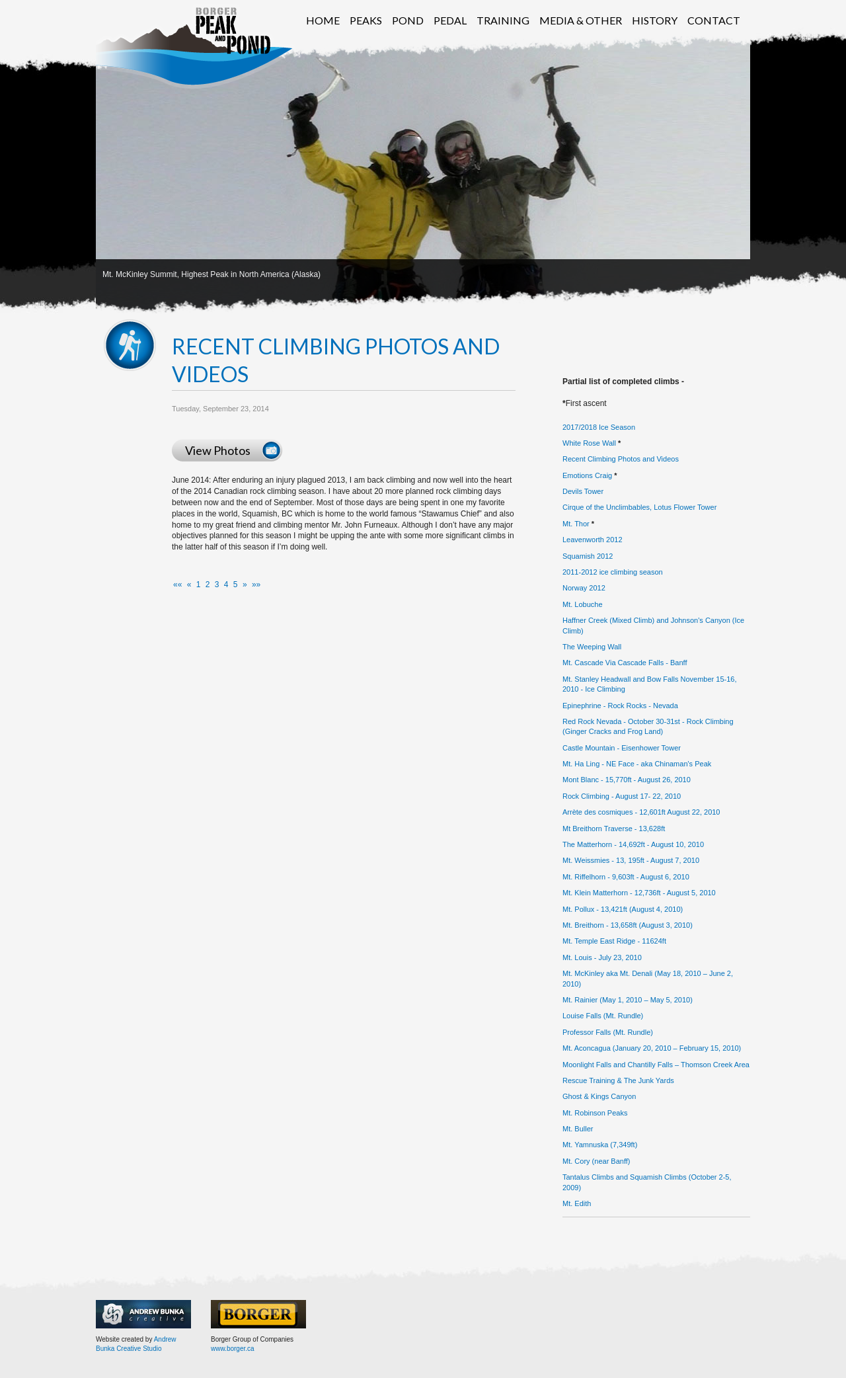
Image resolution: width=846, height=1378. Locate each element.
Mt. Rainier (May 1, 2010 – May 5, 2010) (627, 1000)
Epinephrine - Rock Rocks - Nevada (620, 705)
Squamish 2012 (587, 556)
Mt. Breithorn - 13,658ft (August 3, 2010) (627, 925)
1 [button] (198, 584)
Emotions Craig (587, 475)
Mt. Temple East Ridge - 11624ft (614, 941)
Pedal (450, 20)
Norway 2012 (583, 588)
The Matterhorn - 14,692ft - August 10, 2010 (633, 844)
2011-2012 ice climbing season (612, 572)
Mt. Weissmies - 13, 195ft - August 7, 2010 (630, 860)
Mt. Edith (576, 1203)
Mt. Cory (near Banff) (596, 1161)
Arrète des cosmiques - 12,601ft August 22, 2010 (641, 812)
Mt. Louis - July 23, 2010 (602, 957)
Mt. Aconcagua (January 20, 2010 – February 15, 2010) (651, 1048)
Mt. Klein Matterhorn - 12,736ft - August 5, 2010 (639, 893)
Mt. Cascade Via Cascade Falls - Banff (624, 663)
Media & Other (580, 20)
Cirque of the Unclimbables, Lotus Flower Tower (639, 507)
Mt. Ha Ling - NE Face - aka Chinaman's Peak (636, 764)
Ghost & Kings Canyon (599, 1096)
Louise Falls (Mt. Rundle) (602, 1016)
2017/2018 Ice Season (598, 427)
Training (503, 20)
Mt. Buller (577, 1129)
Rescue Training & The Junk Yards (618, 1080)
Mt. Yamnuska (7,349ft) (599, 1145)
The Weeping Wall (591, 647)
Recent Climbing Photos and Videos (620, 459)
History (654, 20)
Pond (408, 20)
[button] (177, 584)
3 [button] (217, 584)
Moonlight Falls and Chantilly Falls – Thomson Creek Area (656, 1065)
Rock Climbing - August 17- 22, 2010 (621, 796)
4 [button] (226, 584)
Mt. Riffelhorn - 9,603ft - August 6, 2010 (625, 877)
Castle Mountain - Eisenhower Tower (621, 748)
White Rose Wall (589, 443)
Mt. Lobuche (582, 604)
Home (323, 20)
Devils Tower (582, 491)
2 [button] (208, 584)
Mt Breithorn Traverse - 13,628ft (613, 828)
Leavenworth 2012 (592, 540)
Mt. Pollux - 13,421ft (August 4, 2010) (622, 909)
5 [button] (235, 584)
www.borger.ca (232, 1348)
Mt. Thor (576, 524)
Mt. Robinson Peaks (594, 1113)
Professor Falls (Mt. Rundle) (607, 1032)
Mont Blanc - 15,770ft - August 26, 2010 (626, 780)
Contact (713, 20)
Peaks (366, 20)
